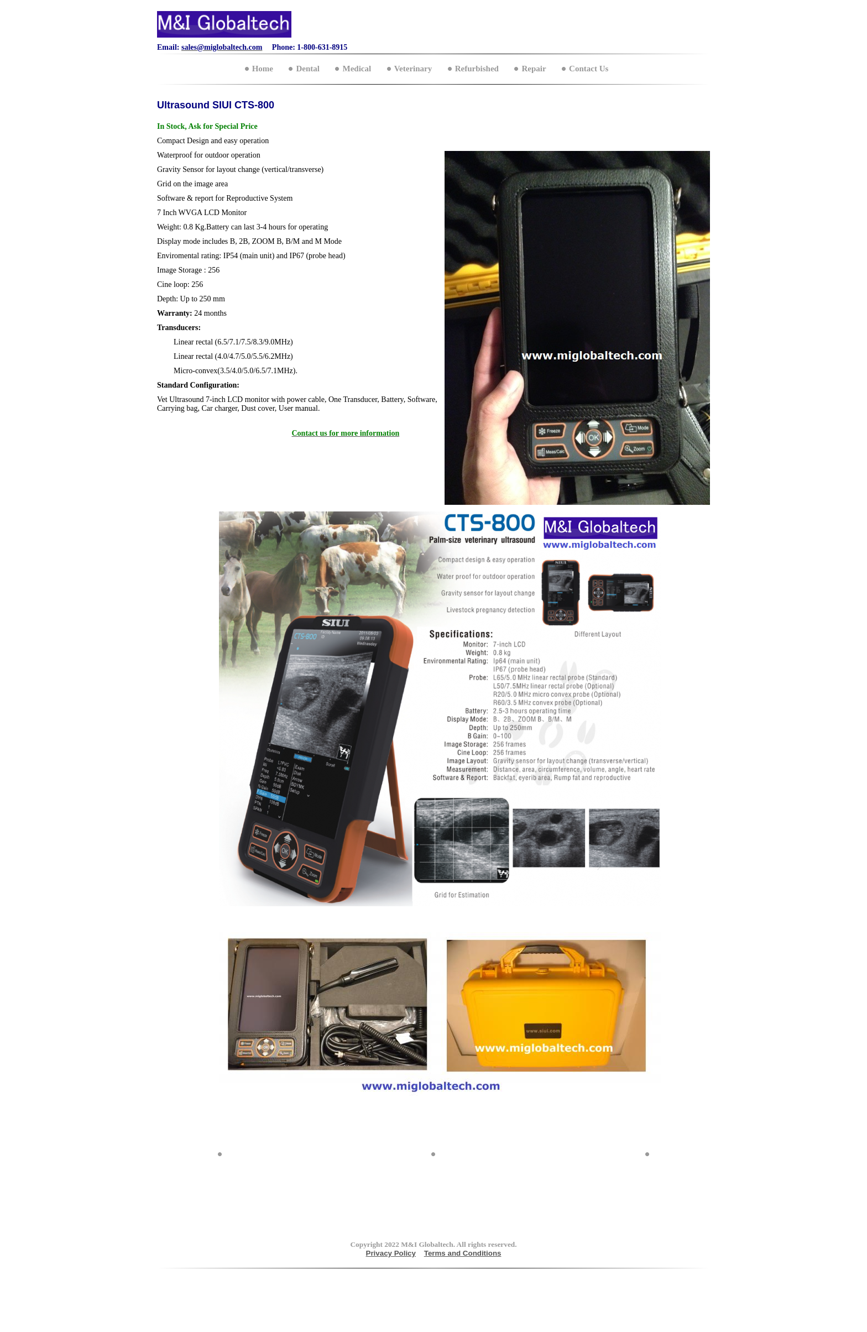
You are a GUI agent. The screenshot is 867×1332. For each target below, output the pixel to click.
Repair (533, 68)
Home (262, 68)
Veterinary (413, 68)
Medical (356, 68)
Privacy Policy (391, 1253)
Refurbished (477, 68)
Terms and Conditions (463, 1253)
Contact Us (588, 68)
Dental (308, 68)
